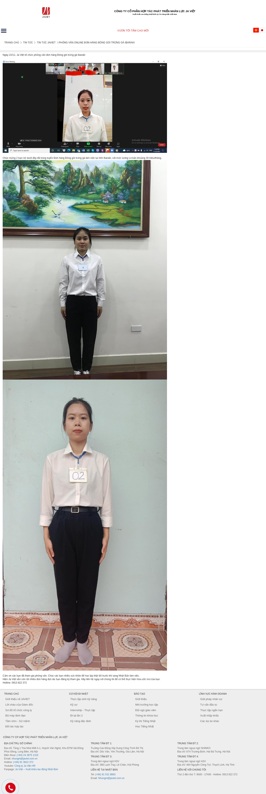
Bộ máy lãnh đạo (15, 715)
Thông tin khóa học (146, 715)
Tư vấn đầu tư (208, 704)
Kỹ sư (73, 704)
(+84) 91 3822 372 (23, 762)
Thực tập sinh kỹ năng (83, 699)
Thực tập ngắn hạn (211, 710)
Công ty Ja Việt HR (24, 765)
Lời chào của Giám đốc (19, 704)
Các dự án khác (209, 721)
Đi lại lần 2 (76, 715)
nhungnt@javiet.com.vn (25, 758)
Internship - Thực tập (82, 710)
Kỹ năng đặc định (80, 721)
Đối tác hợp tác (14, 726)
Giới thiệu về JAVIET (17, 699)
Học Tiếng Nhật (144, 726)
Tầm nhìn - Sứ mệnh (17, 721)
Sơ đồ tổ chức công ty (18, 710)
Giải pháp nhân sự (211, 699)
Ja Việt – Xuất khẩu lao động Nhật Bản (36, 769)
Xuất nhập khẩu (209, 715)
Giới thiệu (141, 699)
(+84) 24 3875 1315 (27, 755)
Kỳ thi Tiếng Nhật (145, 721)
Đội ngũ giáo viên (145, 710)
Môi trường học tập (146, 704)
